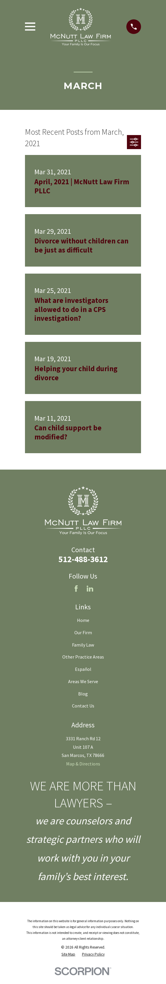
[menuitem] (68, 954)
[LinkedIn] (90, 588)
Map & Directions (83, 764)
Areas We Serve (83, 681)
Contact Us (83, 706)
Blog (83, 694)
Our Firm (83, 632)
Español (83, 669)
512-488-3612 (83, 559)
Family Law (83, 645)
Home (83, 620)
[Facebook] (76, 588)
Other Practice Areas (83, 657)
